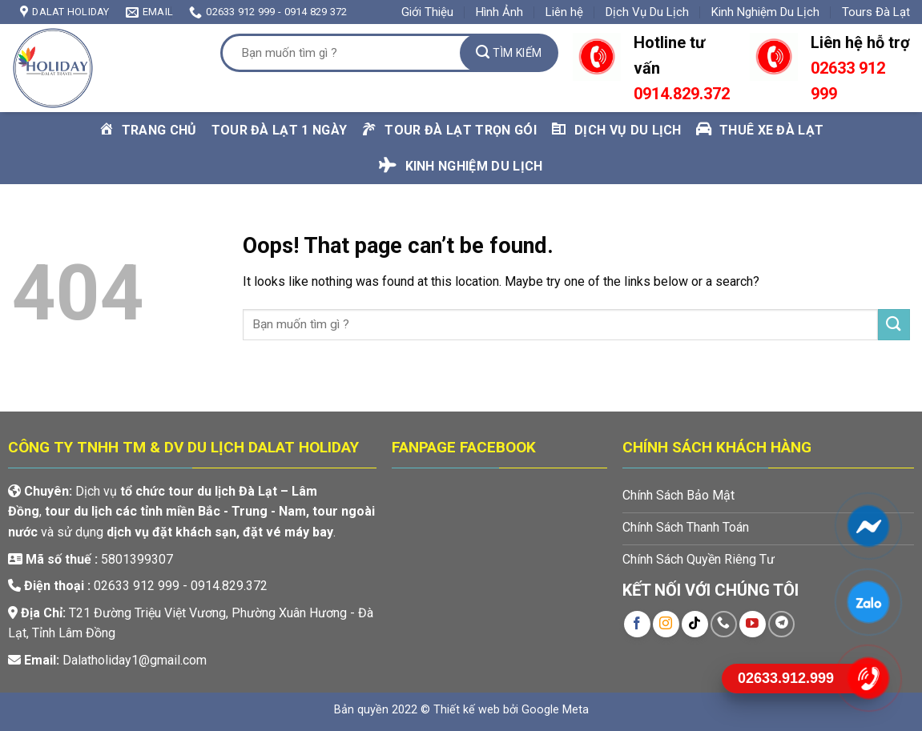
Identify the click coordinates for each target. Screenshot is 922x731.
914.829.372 (686, 93)
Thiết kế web (466, 710)
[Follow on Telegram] (781, 624)
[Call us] (724, 624)
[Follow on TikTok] (695, 624)
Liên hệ (564, 12)
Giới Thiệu (427, 12)
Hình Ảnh (499, 12)
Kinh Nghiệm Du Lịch (765, 12)
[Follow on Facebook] (637, 624)
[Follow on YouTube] (752, 624)
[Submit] (509, 53)
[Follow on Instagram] (666, 624)
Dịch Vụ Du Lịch (647, 12)
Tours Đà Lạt (876, 12)
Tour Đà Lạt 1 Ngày (279, 130)
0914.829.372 (229, 585)
